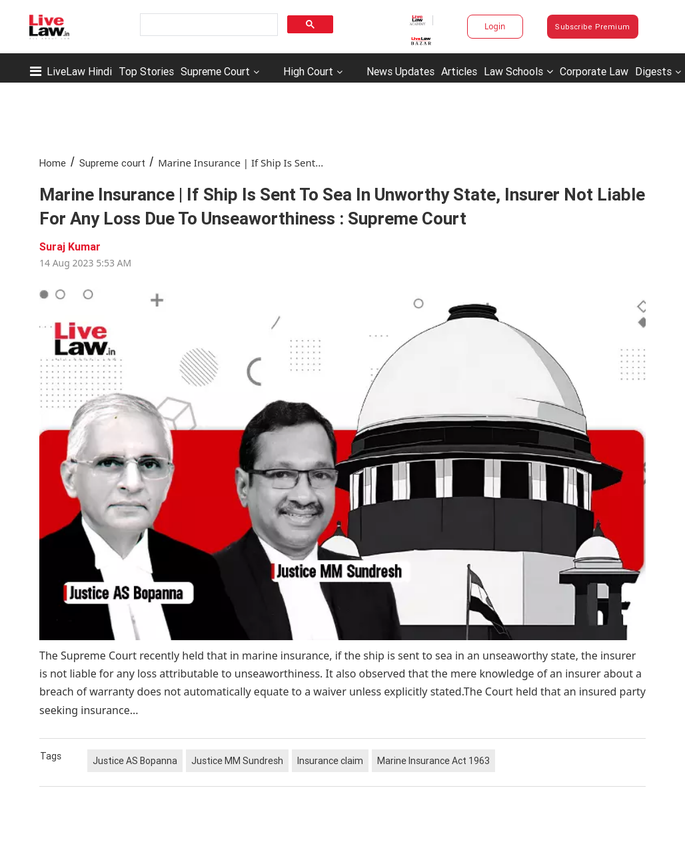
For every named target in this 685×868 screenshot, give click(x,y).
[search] (208, 25)
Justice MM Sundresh (237, 761)
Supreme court (112, 163)
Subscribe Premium (592, 26)
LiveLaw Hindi (79, 71)
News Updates (400, 71)
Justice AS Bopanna (135, 761)
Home (52, 163)
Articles (459, 71)
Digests (653, 71)
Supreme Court (215, 71)
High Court (308, 71)
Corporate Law (594, 71)
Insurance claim (330, 761)
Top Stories (146, 71)
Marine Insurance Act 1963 (433, 761)
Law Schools (518, 71)
